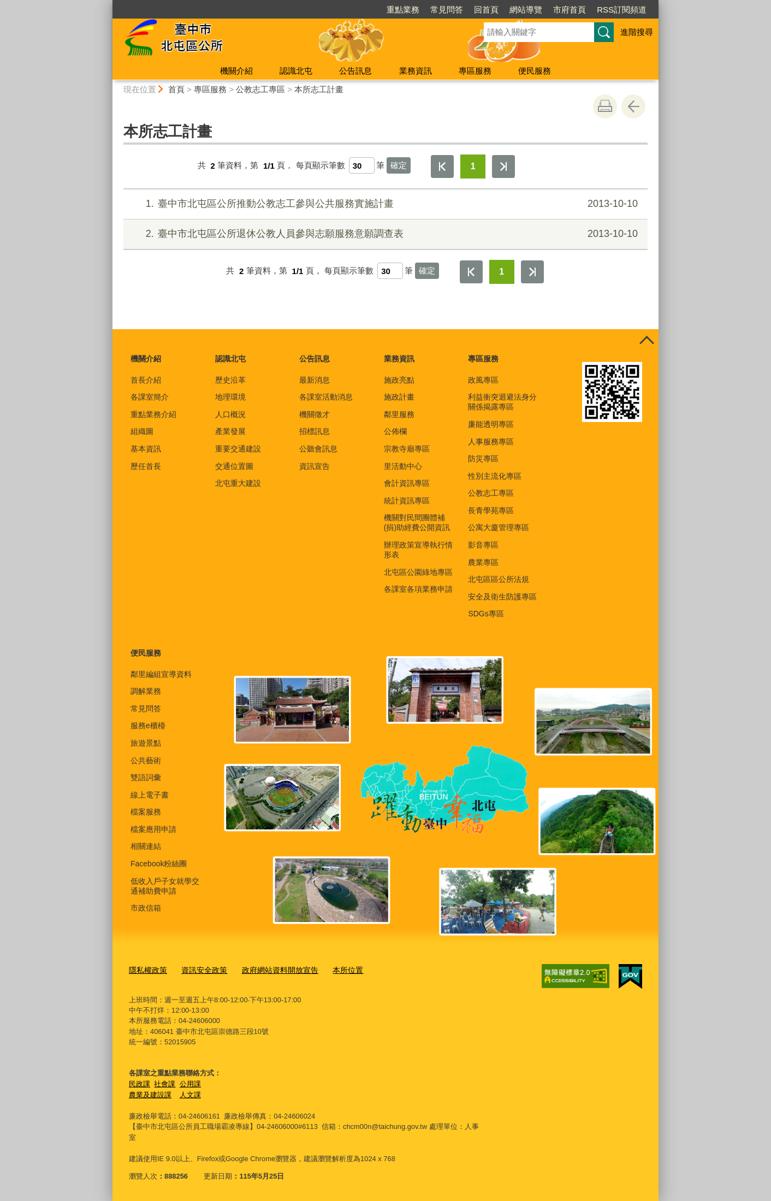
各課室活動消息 (326, 397)
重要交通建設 (238, 448)
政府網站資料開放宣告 (271, 969)
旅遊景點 (146, 743)
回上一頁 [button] (633, 106)
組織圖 (142, 431)
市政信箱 (146, 907)
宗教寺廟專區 (407, 448)
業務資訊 (415, 70)
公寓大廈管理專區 (498, 527)
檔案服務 (146, 811)
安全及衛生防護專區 (502, 596)
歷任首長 (146, 466)
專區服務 (475, 70)
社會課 (164, 1082)
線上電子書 (150, 794)
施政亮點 (399, 380)
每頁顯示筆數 (320, 165)
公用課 (190, 1082)
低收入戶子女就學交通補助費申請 (165, 886)
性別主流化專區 (494, 476)
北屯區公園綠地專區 (418, 572)
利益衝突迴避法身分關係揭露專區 (502, 402)
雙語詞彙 (146, 777)
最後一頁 (503, 166)
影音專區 (483, 544)
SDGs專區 (485, 613)
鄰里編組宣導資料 (161, 674)
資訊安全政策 (200, 969)
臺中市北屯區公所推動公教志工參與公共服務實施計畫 (384, 204)
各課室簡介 (150, 397)
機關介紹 (236, 70)
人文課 (190, 1093)
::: (107, 4)
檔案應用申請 (153, 829)
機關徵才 (314, 414)
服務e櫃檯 (148, 725)
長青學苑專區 (491, 510)
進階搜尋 (636, 32)
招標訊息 (314, 431)
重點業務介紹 (153, 414)
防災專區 (483, 458)
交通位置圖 (234, 466)
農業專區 (483, 562)
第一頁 (442, 166)
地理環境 (230, 397)
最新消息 (314, 380)
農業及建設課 (150, 1093)
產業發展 (230, 431)
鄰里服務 (399, 414)
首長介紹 (146, 380)
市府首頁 (569, 9)
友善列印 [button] (605, 106)
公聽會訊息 (318, 448)
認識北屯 (296, 70)
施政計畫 (399, 397)
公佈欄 (395, 431)
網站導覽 (525, 9)
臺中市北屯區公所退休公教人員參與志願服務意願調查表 (384, 234)
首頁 (176, 89)
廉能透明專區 (491, 424)
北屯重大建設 (238, 483)
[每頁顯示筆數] (362, 165)
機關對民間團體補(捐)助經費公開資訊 (417, 522)
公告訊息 (355, 70)
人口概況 (230, 414)
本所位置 (335, 969)
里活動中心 (403, 466)
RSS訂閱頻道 (622, 9)
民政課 (139, 1082)
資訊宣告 (314, 466)
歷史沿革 (230, 380)
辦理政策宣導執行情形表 (418, 549)
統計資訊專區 (407, 500)
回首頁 (486, 9)
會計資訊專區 (407, 483)
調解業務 (146, 691)
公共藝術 (146, 760)
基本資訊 (146, 448)
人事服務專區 (491, 441)
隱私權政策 (146, 969)
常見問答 (446, 9)
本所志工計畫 (318, 89)
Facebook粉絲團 (159, 863)
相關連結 (146, 846)
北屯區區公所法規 (498, 579)
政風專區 (483, 380)
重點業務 (403, 9)
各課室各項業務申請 (418, 589)
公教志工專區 (260, 89)
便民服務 (534, 70)
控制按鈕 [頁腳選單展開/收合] (646, 341)
